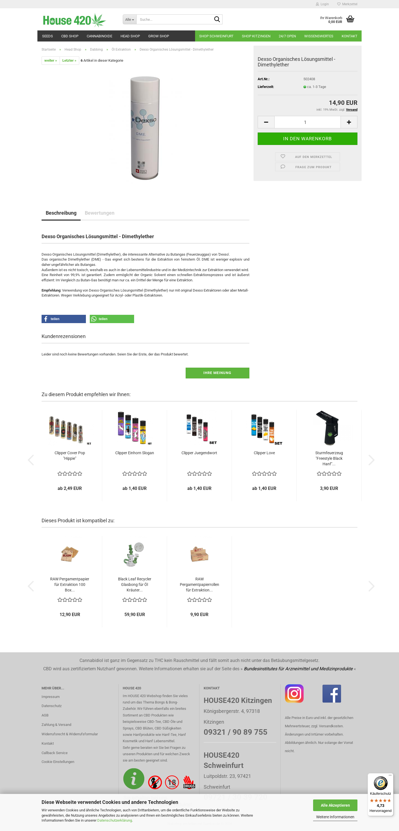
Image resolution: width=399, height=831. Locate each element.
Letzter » (69, 60)
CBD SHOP (69, 36)
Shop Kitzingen (256, 36)
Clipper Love (264, 453)
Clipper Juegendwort (199, 453)
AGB (45, 715)
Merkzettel (347, 4)
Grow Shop (158, 36)
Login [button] (322, 4)
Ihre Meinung (217, 373)
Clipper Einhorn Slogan (134, 453)
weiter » (50, 60)
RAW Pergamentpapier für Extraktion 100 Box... (69, 584)
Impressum (51, 697)
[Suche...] (129, 19)
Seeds (47, 36)
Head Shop (130, 36)
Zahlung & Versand (56, 725)
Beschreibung (61, 213)
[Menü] (390, 776)
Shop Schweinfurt (216, 36)
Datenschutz (52, 706)
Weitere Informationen (335, 817)
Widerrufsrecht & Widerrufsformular (70, 734)
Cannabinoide (99, 36)
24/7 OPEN (287, 36)
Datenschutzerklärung (114, 820)
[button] (266, 122)
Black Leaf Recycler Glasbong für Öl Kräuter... (134, 584)
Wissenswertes (318, 36)
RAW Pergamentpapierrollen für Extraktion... (199, 584)
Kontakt (349, 36)
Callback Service (55, 753)
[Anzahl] (307, 122)
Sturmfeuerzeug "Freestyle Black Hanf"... (329, 458)
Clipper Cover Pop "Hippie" (70, 456)
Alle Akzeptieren (335, 805)
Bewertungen (99, 213)
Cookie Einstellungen (58, 762)
